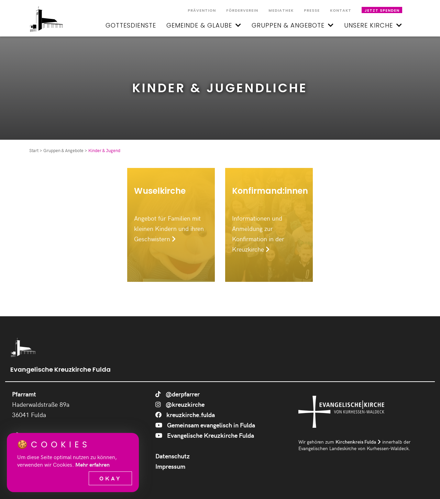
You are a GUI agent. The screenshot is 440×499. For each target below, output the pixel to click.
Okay (110, 478)
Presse (312, 10)
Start (33, 150)
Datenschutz (172, 456)
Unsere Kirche (373, 25)
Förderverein (242, 10)
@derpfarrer (177, 394)
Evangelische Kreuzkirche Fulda (204, 435)
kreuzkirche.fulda (185, 414)
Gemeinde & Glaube (203, 25)
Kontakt (340, 10)
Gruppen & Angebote (293, 25)
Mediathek (281, 10)
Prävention (202, 10)
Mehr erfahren (92, 464)
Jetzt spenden (381, 10)
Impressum (170, 466)
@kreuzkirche (180, 404)
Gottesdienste (131, 25)
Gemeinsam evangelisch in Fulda (205, 425)
